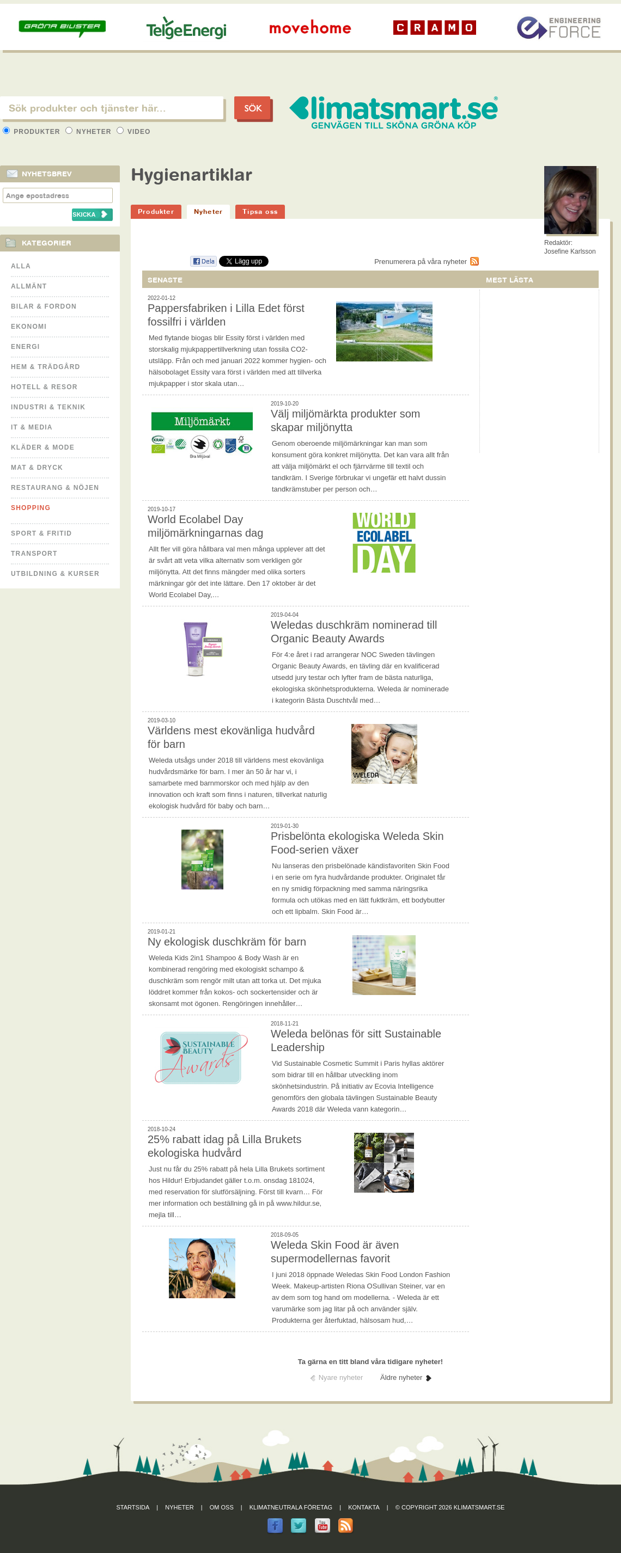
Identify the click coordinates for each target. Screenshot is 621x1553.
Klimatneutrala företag (290, 1507)
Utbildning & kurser (55, 574)
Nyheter (89, 132)
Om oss (222, 1507)
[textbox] (111, 107)
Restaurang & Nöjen (55, 488)
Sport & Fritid (41, 533)
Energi (25, 347)
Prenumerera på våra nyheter (420, 261)
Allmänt (29, 286)
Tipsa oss (260, 211)
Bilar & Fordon (44, 306)
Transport (34, 553)
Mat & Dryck (37, 467)
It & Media (32, 427)
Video (134, 132)
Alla (21, 266)
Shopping (31, 508)
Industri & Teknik (48, 407)
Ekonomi (29, 326)
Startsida (133, 1507)
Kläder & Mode (43, 447)
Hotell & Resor (44, 387)
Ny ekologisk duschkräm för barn (227, 942)
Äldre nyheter (401, 1377)
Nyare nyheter (341, 1377)
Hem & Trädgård (45, 367)
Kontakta (364, 1507)
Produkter (33, 132)
